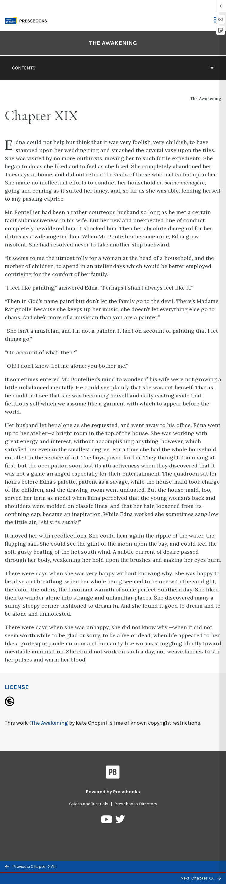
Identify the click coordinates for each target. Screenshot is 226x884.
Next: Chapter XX (201, 878)
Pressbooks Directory (135, 803)
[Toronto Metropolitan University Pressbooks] (27, 20)
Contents (113, 68)
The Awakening (49, 723)
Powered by (113, 791)
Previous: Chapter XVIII (31, 866)
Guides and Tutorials (88, 803)
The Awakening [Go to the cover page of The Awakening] (113, 43)
